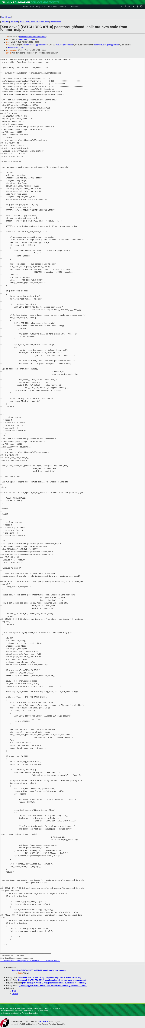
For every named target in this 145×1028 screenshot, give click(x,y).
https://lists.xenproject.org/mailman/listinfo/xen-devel (30, 961)
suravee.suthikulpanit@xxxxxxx (106, 45)
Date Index (45, 22)
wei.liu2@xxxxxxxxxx (27, 39)
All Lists (8, 17)
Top (2, 17)
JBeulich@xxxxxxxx (15, 47)
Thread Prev (24, 22)
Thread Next (34, 22)
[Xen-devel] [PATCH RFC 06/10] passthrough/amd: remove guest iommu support (52, 980)
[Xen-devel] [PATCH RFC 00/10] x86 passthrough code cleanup (38, 970)
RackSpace (43, 1021)
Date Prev (5, 22)
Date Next (14, 22)
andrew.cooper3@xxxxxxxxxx (35, 45)
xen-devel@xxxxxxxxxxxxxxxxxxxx (32, 37)
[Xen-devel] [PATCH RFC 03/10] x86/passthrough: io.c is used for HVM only (49, 977)
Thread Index (55, 22)
